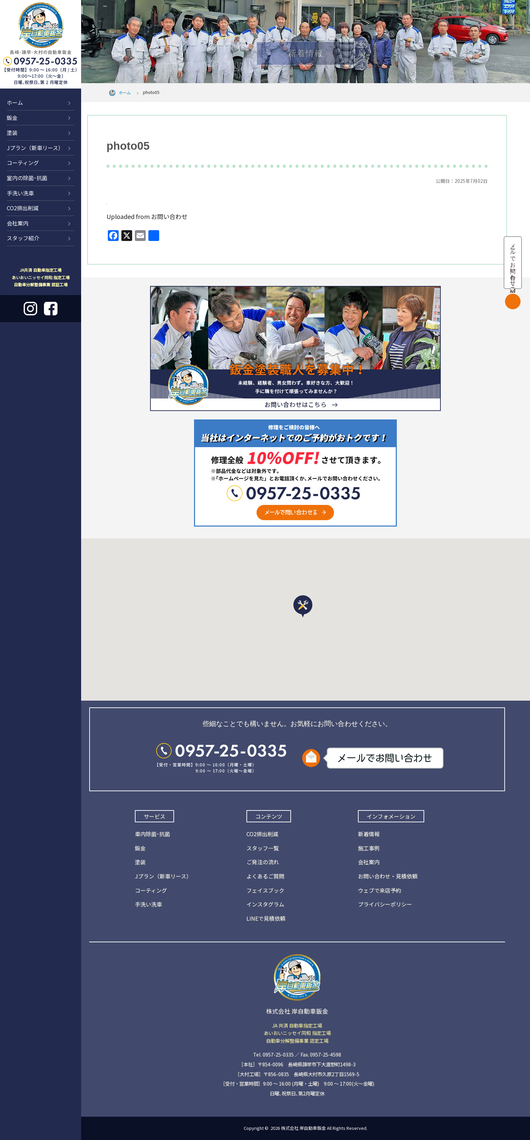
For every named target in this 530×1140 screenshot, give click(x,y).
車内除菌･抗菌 (152, 834)
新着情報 (369, 834)
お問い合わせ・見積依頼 (387, 876)
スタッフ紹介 (23, 238)
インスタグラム (265, 904)
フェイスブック (265, 890)
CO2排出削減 (23, 208)
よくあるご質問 (265, 876)
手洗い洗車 (20, 193)
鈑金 (12, 118)
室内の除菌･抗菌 (27, 178)
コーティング (23, 163)
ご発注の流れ (262, 862)
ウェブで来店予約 (379, 890)
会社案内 (17, 223)
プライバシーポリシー (385, 904)
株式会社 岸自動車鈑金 (303, 1128)
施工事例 (369, 848)
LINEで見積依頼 (265, 918)
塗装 (12, 132)
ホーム (15, 102)
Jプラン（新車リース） (35, 148)
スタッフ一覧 (262, 848)
